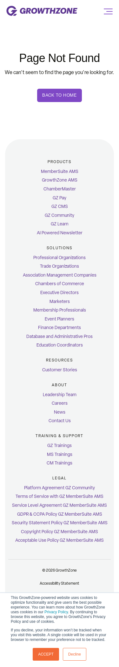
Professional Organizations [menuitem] (59, 257)
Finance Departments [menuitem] (59, 327)
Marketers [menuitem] (60, 301)
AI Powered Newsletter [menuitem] (60, 233)
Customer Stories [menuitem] (59, 370)
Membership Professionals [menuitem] (59, 310)
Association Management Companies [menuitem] (59, 275)
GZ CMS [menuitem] (59, 206)
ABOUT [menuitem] (60, 385)
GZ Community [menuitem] (59, 215)
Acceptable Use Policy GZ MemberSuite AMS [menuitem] (59, 540)
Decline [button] (74, 654)
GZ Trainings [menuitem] (59, 445)
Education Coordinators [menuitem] (59, 345)
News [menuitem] (59, 412)
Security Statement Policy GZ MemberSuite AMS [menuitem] (60, 523)
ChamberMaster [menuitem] (59, 189)
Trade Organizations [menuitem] (59, 266)
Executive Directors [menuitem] (59, 292)
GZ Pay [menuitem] (59, 198)
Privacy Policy (56, 612)
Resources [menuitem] (59, 360)
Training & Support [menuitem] (60, 436)
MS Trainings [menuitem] (59, 454)
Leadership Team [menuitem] (59, 394)
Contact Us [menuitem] (60, 420)
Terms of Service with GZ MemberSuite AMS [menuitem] (59, 496)
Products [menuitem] (59, 162)
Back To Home (59, 95)
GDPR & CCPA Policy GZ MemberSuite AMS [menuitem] (59, 514)
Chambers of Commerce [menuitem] (59, 283)
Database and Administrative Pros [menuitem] (59, 336)
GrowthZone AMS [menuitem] (59, 180)
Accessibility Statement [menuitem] (59, 583)
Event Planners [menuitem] (59, 319)
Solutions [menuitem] (59, 248)
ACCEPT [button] (46, 654)
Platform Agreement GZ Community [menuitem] (59, 488)
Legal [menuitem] (59, 478)
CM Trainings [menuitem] (59, 463)
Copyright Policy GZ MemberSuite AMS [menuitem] (59, 531)
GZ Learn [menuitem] (60, 224)
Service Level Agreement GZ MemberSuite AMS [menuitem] (59, 505)
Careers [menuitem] (60, 403)
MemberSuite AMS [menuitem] (59, 171)
